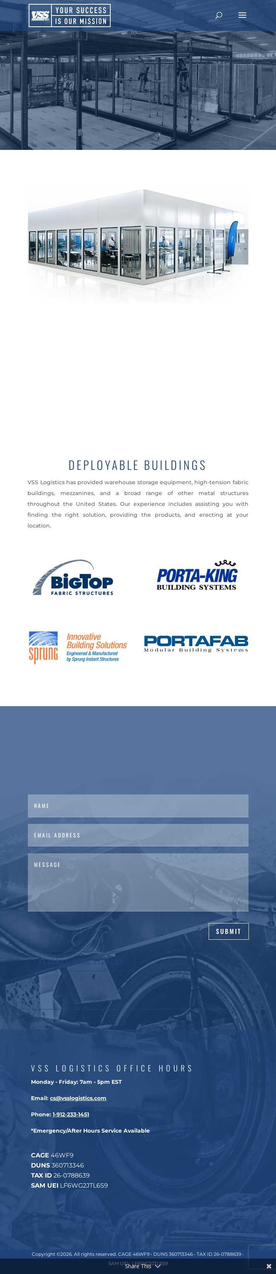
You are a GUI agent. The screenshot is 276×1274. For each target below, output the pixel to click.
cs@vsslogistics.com (78, 1098)
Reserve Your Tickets (81, 961)
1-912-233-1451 (71, 1114)
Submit (229, 931)
